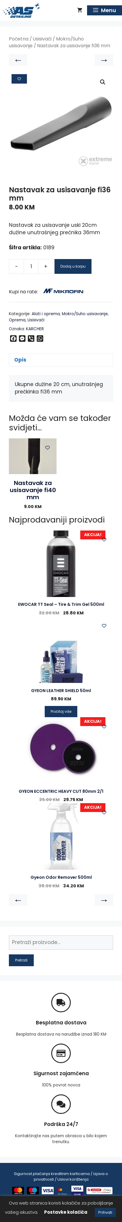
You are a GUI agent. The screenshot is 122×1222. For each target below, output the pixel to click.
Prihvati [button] (105, 1212)
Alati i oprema (46, 314)
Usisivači (42, 39)
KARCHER (35, 329)
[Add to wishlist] (19, 79)
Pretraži (21, 960)
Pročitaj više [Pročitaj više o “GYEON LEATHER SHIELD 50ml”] (61, 711)
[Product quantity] (31, 266)
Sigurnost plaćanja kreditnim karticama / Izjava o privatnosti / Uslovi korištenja (61, 1176)
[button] (102, 82)
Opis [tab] (20, 359)
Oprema (17, 320)
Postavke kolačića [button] (65, 1212)
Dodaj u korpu (73, 266)
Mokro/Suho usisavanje (85, 314)
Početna (18, 39)
